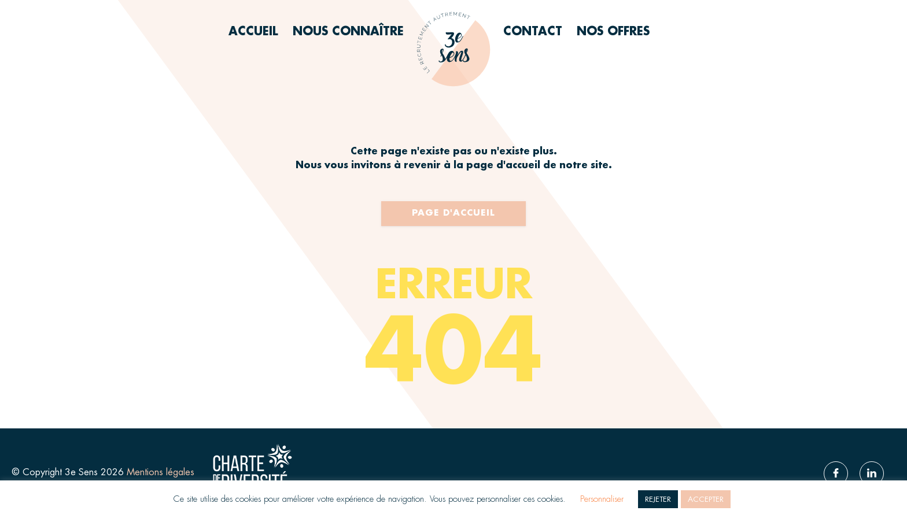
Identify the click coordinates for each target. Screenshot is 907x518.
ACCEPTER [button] (706, 499)
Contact (532, 31)
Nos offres (613, 31)
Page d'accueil (453, 213)
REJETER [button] (658, 499)
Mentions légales (162, 472)
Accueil (253, 31)
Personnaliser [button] (602, 499)
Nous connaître (348, 31)
